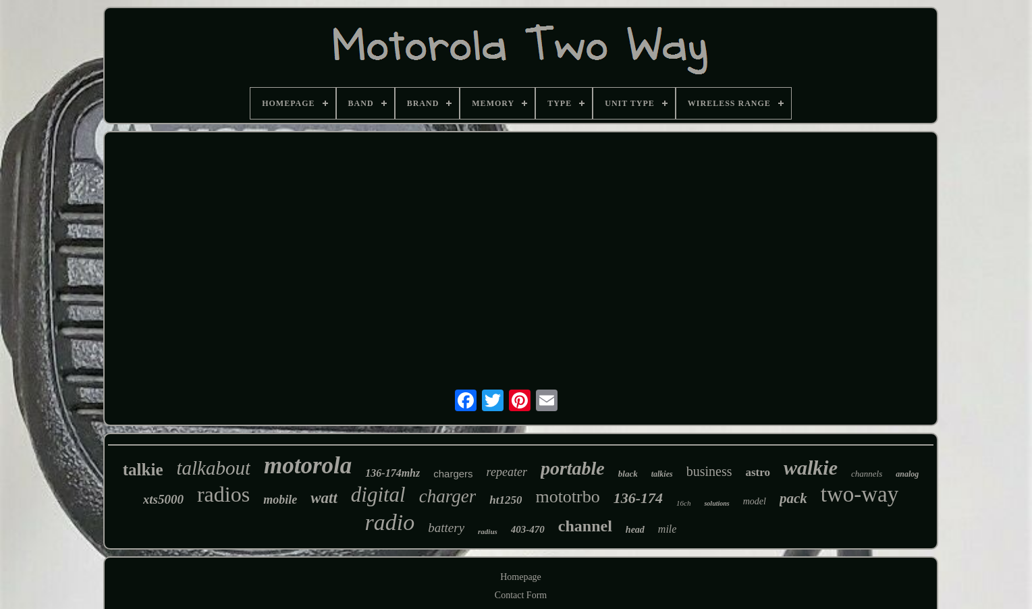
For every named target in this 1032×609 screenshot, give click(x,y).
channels (866, 474)
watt (323, 497)
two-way (859, 494)
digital (378, 494)
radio (390, 522)
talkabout (213, 468)
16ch (683, 503)
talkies (662, 474)
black (628, 474)
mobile (280, 499)
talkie (143, 469)
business (709, 471)
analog (907, 474)
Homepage (520, 577)
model (754, 501)
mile (667, 529)
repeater (507, 472)
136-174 (638, 497)
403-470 (528, 529)
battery (446, 528)
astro (757, 472)
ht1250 (505, 500)
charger (447, 496)
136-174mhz (392, 473)
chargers (452, 473)
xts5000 (163, 499)
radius (487, 531)
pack (793, 498)
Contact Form (521, 595)
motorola (308, 465)
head (635, 530)
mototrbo (567, 496)
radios (223, 494)
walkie (811, 467)
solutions (716, 503)
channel (585, 526)
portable (573, 468)
